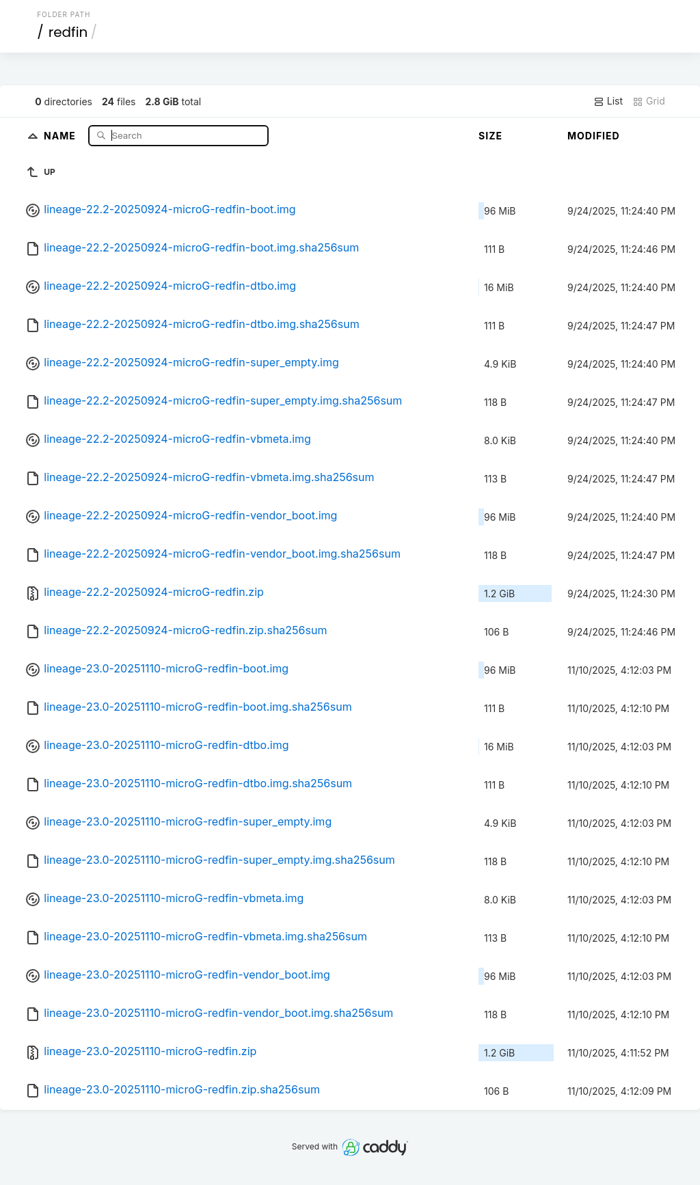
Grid (648, 101)
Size (490, 135)
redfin (68, 32)
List (608, 101)
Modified (593, 135)
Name (61, 135)
